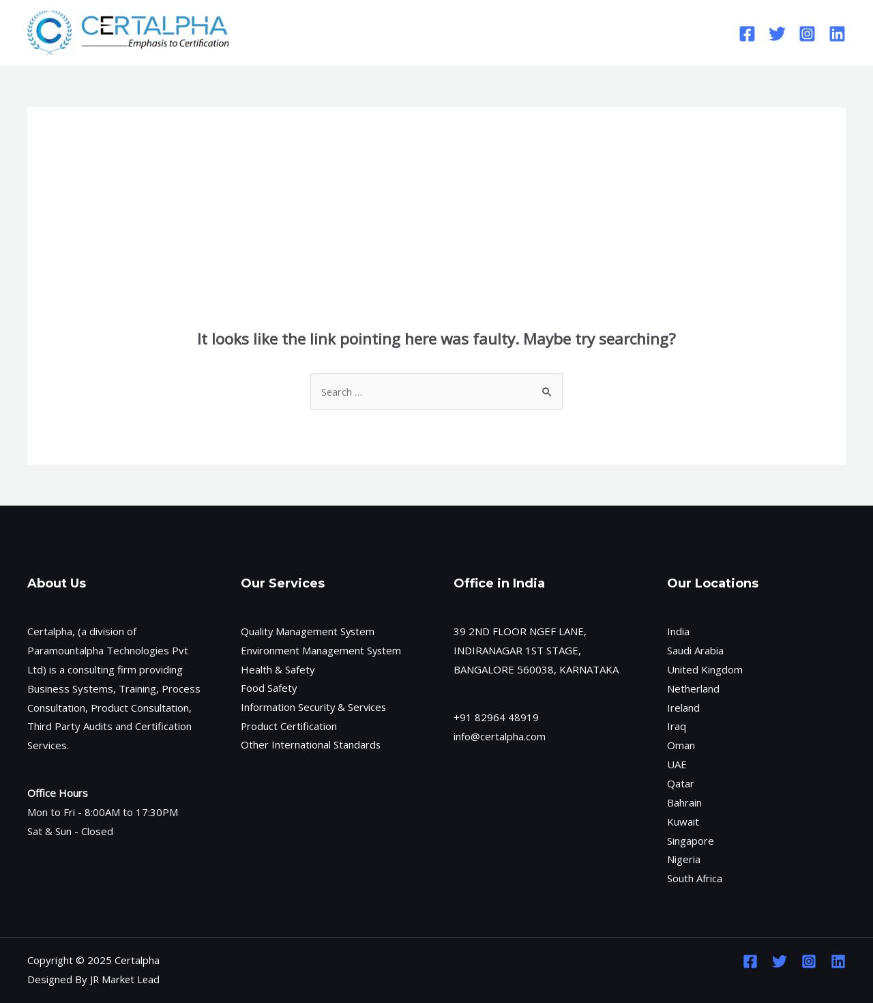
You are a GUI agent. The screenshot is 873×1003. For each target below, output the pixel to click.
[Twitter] (777, 33)
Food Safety (269, 688)
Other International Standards (311, 745)
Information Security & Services (314, 707)
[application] (402, 33)
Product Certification (289, 726)
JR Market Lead (126, 979)
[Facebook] (747, 33)
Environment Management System (322, 650)
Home (333, 33)
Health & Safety (278, 669)
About (388, 33)
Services (456, 33)
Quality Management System (308, 631)
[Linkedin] (837, 33)
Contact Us (528, 33)
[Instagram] (807, 33)
